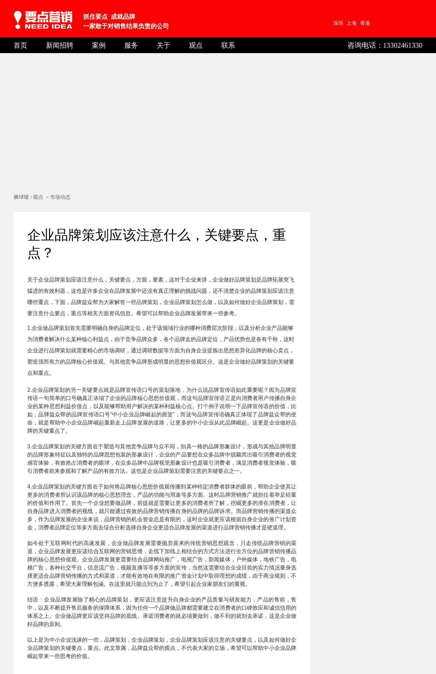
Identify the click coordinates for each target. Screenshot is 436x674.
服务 (131, 45)
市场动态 (60, 197)
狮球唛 (21, 197)
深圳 (338, 23)
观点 (196, 45)
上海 (351, 23)
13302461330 (403, 45)
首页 (20, 45)
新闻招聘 (59, 45)
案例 (99, 45)
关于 (163, 45)
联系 (228, 45)
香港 (365, 23)
